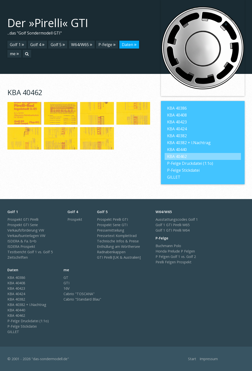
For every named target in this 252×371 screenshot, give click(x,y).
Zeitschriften (17, 257)
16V (66, 288)
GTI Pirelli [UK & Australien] (119, 257)
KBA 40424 (177, 129)
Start (192, 358)
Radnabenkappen (111, 252)
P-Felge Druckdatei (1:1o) (190, 163)
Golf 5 (56, 44)
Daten (127, 44)
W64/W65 (80, 44)
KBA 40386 (177, 108)
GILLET (173, 177)
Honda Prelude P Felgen (175, 251)
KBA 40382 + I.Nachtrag (189, 142)
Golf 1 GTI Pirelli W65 (172, 224)
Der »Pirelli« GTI (47, 22)
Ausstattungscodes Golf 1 (177, 219)
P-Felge (105, 44)
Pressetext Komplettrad (117, 235)
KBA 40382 (177, 135)
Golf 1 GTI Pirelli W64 (172, 230)
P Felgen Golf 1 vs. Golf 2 (176, 256)
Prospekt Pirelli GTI (112, 219)
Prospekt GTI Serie (22, 224)
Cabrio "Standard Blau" (82, 299)
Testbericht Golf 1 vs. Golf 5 (30, 252)
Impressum (209, 358)
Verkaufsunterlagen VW (26, 235)
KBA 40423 (177, 122)
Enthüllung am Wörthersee (118, 246)
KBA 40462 (177, 156)
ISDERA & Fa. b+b (21, 241)
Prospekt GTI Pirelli (22, 219)
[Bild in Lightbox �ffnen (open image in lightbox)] (24, 113)
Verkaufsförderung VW (25, 230)
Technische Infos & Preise (118, 241)
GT (65, 277)
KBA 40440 (177, 149)
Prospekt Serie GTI (112, 224)
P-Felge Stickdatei (183, 170)
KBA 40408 (177, 115)
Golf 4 (35, 44)
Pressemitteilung (110, 230)
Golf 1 (15, 44)
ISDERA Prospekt (21, 246)
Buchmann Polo (168, 245)
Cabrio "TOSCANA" (78, 293)
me (13, 53)
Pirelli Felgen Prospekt (173, 262)
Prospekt (74, 219)
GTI (66, 283)
